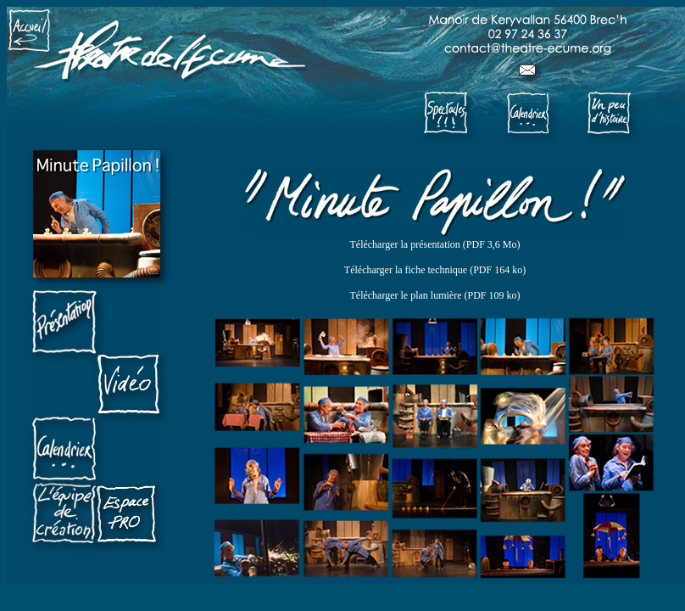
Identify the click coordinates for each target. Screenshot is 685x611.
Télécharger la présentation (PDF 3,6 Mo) (434, 244)
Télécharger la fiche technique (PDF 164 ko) (435, 270)
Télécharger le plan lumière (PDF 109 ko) (434, 295)
